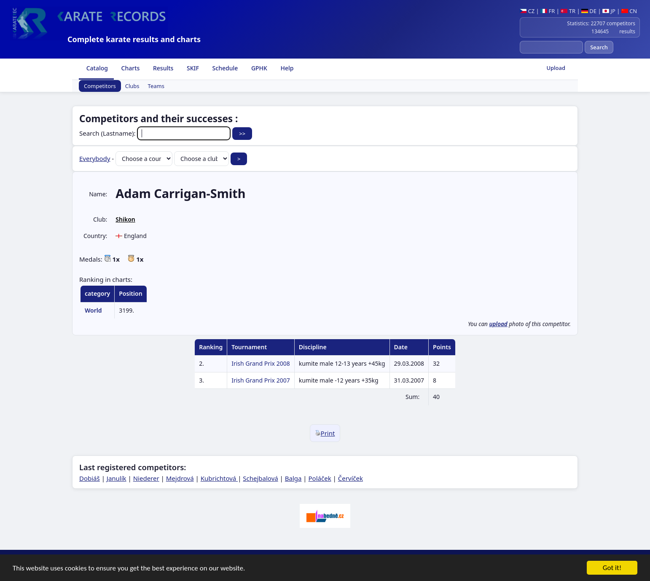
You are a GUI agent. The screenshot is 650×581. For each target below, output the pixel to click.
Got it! (612, 568)
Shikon (125, 219)
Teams (156, 86)
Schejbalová (260, 478)
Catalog (96, 68)
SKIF (192, 68)
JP (608, 11)
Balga (293, 478)
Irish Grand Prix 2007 (260, 380)
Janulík (116, 478)
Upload (555, 68)
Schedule (224, 68)
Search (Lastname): (155, 133)
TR (568, 11)
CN (629, 11)
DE (588, 11)
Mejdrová (180, 478)
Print (325, 433)
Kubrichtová (219, 478)
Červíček (350, 478)
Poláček (320, 478)
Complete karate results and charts (134, 39)
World (93, 310)
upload (498, 324)
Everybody (94, 158)
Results (162, 68)
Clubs (132, 86)
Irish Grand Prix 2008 (260, 363)
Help (286, 68)
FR (547, 11)
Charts (130, 68)
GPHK (258, 68)
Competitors (100, 86)
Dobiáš (89, 478)
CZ (527, 11)
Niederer (146, 478)
